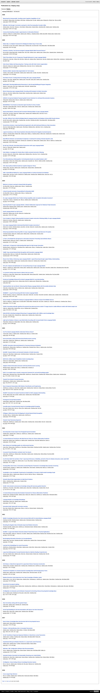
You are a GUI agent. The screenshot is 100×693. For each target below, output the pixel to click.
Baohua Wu (42, 440)
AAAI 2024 (5, 215)
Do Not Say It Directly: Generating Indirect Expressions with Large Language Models (23, 145)
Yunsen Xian (48, 421)
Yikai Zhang (5, 321)
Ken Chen (41, 301)
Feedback (36, 691)
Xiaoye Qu (19, 533)
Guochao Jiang (29, 93)
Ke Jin (47, 487)
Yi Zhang (25, 630)
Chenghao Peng (21, 247)
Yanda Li (5, 260)
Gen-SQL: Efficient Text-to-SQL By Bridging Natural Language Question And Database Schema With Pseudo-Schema (31, 118)
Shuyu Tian (21, 408)
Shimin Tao (51, 20)
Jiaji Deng (38, 126)
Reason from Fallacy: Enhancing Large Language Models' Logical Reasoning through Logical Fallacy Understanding (31, 259)
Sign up (98, 1)
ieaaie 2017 (5, 665)
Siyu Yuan (27, 52)
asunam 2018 (6, 613)
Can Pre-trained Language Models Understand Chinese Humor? (18, 331)
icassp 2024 (5, 194)
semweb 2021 (6, 555)
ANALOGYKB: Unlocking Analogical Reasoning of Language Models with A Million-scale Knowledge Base (28, 313)
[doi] (16, 21)
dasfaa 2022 (6, 469)
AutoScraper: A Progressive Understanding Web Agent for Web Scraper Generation (23, 245)
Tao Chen (11, 487)
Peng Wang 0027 (43, 45)
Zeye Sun (29, 65)
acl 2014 (5, 201)
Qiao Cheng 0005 (7, 533)
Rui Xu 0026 (6, 52)
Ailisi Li (11, 474)
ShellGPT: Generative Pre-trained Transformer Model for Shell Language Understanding (24, 392)
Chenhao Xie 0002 (35, 120)
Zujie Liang (33, 79)
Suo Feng (12, 540)
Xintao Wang (11, 287)
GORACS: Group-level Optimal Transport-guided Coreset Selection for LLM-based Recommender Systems (28, 98)
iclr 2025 (5, 60)
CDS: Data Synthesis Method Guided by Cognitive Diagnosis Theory (19, 165)
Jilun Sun (23, 553)
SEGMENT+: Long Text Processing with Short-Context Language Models (20, 293)
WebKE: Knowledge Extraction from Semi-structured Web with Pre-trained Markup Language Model (27, 518)
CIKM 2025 (5, 176)
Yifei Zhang (25, 126)
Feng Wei (28, 79)
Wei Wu (30, 474)
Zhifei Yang (42, 133)
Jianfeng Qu (14, 460)
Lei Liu (22, 308)
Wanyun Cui (31, 663)
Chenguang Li (6, 381)
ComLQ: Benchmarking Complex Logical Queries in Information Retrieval (20, 32)
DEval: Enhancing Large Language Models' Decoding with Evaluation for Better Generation (25, 91)
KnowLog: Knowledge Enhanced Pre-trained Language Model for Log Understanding (23, 279)
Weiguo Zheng (49, 374)
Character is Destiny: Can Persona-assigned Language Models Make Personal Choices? (24, 50)
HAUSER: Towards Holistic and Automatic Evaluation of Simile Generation (21, 352)
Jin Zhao (5, 415)
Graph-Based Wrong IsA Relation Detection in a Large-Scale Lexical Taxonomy (22, 641)
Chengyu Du (6, 59)
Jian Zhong (49, 347)
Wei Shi (4, 294)
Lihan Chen (11, 274)
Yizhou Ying (16, 59)
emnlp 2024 (5, 221)
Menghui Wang (12, 547)
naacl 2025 (5, 128)
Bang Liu (29, 333)
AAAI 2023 (5, 342)
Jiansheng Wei (42, 26)
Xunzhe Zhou (38, 226)
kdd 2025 (5, 101)
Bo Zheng (46, 294)
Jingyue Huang (32, 508)
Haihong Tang (26, 572)
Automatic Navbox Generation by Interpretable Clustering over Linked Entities (22, 655)
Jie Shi (4, 120)
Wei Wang (50, 565)
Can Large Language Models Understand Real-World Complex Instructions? (21, 225)
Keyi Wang (17, 20)
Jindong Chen (33, 540)
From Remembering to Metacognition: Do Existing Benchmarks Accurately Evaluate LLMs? (25, 159)
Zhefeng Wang (36, 533)
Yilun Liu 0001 (58, 20)
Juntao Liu (11, 387)
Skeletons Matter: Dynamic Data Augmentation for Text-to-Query (18, 71)
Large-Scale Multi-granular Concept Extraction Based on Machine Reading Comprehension (25, 552)
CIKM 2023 (5, 416)
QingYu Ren (5, 113)
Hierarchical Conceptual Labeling (11, 584)
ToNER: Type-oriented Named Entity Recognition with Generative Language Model (23, 252)
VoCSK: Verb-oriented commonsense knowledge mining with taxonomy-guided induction (24, 486)
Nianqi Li (5, 79)
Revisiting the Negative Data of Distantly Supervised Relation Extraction (20, 525)
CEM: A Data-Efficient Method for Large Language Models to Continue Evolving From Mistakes (26, 172)
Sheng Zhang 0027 (34, 274)
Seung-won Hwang (41, 540)
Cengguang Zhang (13, 586)
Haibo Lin (43, 650)
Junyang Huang (6, 467)
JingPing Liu (10, 267)
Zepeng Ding (6, 206)
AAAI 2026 (5, 21)
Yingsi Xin (52, 301)
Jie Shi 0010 (6, 45)
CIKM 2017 (5, 658)
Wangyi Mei (17, 133)
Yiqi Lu (4, 650)
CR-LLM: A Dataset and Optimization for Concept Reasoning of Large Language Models (24, 265)
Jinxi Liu (16, 408)
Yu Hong (5, 460)
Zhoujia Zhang (11, 133)
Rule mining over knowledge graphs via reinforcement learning (18, 445)
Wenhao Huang (12, 206)
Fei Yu (33, 65)
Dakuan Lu (9, 301)
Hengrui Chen (12, 99)
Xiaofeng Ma (49, 133)
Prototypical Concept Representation (12, 399)
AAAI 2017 (5, 638)
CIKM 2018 (5, 606)
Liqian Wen (45, 247)
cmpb (4, 309)
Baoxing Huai (43, 533)
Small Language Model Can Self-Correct (12, 211)
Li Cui (10, 579)
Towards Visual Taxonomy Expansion (12, 420)
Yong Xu (8, 663)
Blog (28, 691)
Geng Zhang (12, 140)
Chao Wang (24, 447)
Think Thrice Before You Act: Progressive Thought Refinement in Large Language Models (24, 57)
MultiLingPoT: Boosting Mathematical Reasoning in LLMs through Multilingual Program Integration (27, 84)
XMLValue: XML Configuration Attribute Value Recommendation (18, 648)
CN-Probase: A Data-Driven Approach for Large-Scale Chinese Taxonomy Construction (24, 564)
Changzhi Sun (18, 315)
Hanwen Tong (6, 494)
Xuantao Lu (13, 467)
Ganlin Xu (5, 33)
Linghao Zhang (16, 33)
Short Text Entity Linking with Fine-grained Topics (15, 602)
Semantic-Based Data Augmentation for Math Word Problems (18, 479)
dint (4, 594)
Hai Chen (39, 72)
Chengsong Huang (30, 519)
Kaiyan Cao (5, 440)
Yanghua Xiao (29, 20)
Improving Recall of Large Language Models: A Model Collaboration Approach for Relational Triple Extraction (29, 204)
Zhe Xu (14, 579)
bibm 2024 (5, 187)
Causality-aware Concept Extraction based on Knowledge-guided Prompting (21, 406)
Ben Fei (27, 281)
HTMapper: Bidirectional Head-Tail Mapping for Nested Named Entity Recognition (22, 413)
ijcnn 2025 (5, 94)
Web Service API (22, 691)
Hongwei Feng (32, 347)
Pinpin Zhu (37, 636)
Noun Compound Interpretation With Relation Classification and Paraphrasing (22, 386)
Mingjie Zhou (39, 281)
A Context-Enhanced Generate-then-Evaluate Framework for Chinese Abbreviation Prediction (25, 492)
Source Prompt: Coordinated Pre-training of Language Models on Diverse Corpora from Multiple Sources (28, 299)
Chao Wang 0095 (25, 274)
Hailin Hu (53, 140)
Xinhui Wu (31, 294)
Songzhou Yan (17, 199)
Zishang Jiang (6, 26)
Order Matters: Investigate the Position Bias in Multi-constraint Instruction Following (23, 152)
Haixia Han (5, 213)
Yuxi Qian (36, 294)
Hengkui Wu (35, 301)
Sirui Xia (44, 59)
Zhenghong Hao (60, 267)
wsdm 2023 (5, 335)
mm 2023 (5, 423)
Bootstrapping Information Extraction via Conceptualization (17, 538)
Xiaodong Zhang (35, 33)
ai (3, 276)
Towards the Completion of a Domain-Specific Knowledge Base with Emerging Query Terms (25, 570)
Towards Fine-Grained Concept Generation (13, 379)
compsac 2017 (6, 652)
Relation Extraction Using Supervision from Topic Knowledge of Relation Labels (22, 577)
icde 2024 (5, 235)
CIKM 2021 (5, 521)
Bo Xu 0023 (15, 45)
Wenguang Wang (53, 494)
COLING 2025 (6, 121)
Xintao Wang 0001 (13, 52)
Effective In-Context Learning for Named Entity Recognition (17, 184)
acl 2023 (5, 355)
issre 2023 (5, 396)
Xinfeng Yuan (33, 52)
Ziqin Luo (5, 93)
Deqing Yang (57, 33)
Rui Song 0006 (55, 274)
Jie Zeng (11, 113)
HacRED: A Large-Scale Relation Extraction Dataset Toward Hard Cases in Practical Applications (26, 531)
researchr (3, 1)
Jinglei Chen (53, 267)
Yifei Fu (48, 140)
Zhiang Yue (33, 494)
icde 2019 (5, 567)
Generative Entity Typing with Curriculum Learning (15, 506)
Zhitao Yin (10, 33)
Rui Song (58, 447)
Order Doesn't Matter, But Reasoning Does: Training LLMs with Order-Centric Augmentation (25, 64)
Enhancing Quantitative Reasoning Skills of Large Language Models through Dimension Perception (27, 231)
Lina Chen (22, 226)
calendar (13, 1)
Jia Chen (28, 120)
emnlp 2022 (5, 509)
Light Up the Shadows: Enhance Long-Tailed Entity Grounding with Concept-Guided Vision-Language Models (29, 320)
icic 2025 (5, 149)
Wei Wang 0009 (51, 45)
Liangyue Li (62, 59)
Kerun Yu (14, 294)
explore (8, 1)
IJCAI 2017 (5, 624)
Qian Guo (12, 186)
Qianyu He (26, 59)
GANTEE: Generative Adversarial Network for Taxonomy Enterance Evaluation (22, 345)
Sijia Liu (22, 199)
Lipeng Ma (5, 281)
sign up (8, 681)
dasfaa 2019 (6, 587)
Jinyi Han (12, 26)
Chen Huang (32, 467)
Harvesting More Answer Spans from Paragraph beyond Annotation (19, 431)
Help (16, 691)
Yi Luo (25, 460)
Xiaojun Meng (35, 26)
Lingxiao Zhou (34, 308)
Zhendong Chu (31, 565)
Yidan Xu (5, 308)
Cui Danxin (5, 20)
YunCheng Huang (7, 233)
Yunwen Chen (40, 233)
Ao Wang (12, 565)
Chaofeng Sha (42, 374)
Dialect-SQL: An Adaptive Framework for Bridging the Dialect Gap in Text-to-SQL (22, 43)
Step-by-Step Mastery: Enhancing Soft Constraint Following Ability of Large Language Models (25, 111)
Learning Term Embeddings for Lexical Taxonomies (15, 545)
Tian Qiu (19, 106)
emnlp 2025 (5, 47)
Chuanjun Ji (31, 367)
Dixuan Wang (22, 93)
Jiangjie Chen (21, 52)
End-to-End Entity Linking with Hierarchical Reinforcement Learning (19, 338)
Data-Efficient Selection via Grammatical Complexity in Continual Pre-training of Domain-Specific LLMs (28, 138)
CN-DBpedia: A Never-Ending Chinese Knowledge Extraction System (19, 662)
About (3, 691)
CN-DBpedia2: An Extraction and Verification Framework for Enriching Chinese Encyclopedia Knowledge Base (29, 591)
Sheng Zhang (30, 447)
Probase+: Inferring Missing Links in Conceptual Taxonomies (18, 628)
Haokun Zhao (33, 59)
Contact (7, 691)
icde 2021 (5, 542)
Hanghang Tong (38, 657)
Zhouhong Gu (14, 247)
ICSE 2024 (5, 282)
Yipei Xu (5, 301)
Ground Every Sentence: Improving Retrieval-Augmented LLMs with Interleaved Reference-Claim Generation (29, 125)
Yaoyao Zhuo (17, 308)
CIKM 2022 (5, 442)
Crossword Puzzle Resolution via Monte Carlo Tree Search (17, 452)
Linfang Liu (18, 433)
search (17, 1)
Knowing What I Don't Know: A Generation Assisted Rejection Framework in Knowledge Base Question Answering (30, 465)
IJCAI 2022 (5, 503)
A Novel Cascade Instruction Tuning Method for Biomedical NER (18, 191)
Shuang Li (9, 294)
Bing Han (66, 267)
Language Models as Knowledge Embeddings (14, 499)
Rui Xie (54, 387)
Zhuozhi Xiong (35, 374)
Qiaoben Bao (6, 433)
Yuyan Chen (5, 199)
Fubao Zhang (42, 387)
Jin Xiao (27, 226)
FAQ (31, 691)
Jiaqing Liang (40, 20)
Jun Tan (39, 572)
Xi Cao (10, 45)
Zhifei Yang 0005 (43, 33)
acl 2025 (5, 81)
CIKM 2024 (5, 303)
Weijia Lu (29, 33)
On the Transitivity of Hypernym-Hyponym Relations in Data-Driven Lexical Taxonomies (24, 635)
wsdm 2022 (5, 435)
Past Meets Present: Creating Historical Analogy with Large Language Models (21, 77)
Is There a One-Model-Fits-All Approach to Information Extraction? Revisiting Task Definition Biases (27, 238)
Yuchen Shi (17, 254)
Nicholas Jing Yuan (51, 533)
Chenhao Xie (16, 592)
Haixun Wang (19, 630)
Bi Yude (34, 20)
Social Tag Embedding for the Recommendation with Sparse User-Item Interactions (23, 609)
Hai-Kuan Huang (33, 572)
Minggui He (45, 20)
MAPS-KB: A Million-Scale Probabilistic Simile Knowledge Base (18, 359)
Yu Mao (34, 72)
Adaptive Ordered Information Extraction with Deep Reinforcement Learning (21, 365)
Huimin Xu (36, 387)
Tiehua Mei (5, 99)
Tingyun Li (17, 26)
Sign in (94, 1)
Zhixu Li (23, 186)
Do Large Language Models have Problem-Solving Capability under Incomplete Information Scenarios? (28, 198)
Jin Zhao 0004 (6, 186)
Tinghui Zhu (11, 340)
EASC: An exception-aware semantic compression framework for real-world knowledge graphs (26, 372)
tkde (4, 382)
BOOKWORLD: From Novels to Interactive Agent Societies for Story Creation (21, 104)
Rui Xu (16, 287)
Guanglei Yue (30, 140)
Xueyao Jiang (6, 474)
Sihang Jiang (11, 20)
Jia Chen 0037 (35, 45)
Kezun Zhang (25, 657)
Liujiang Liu (46, 301)
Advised (8, 9)
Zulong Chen (46, 52)
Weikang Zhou (23, 65)
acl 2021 (5, 528)
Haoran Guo (39, 59)
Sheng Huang (23, 650)
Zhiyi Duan (22, 20)
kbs (4, 376)
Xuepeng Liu (57, 301)
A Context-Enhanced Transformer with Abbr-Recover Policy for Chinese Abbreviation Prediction (26, 438)
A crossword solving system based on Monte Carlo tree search (18, 272)
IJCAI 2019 (5, 581)
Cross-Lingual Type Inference (10, 674)
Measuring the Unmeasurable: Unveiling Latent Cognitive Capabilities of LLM (21, 18)
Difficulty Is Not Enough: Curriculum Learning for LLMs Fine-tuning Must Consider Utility (24, 25)
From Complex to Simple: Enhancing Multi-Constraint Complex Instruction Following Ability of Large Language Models (31, 218)
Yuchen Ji (5, 72)
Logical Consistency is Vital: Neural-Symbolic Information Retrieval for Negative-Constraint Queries (27, 132)
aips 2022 (5, 455)
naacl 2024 (5, 262)
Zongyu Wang (48, 387)
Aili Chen (22, 59)
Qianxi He (5, 65)
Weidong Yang (11, 281)
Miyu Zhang (30, 460)
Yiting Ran (5, 106)
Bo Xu (16, 281)
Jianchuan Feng (13, 374)
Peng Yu (17, 99)
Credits (11, 691)
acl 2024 (5, 316)
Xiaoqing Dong (52, 52)
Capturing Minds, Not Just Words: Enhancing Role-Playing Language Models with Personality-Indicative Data (29, 286)
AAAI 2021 (5, 548)
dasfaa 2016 (6, 677)
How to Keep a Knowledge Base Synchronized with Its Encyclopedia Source (21, 621)
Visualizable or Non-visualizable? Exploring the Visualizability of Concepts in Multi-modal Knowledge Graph (29, 472)
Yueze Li (11, 199)
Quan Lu (47, 440)
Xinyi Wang (22, 26)
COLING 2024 (6, 208)
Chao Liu (12, 193)
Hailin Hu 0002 (42, 160)
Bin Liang (66, 586)
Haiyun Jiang (23, 267)
